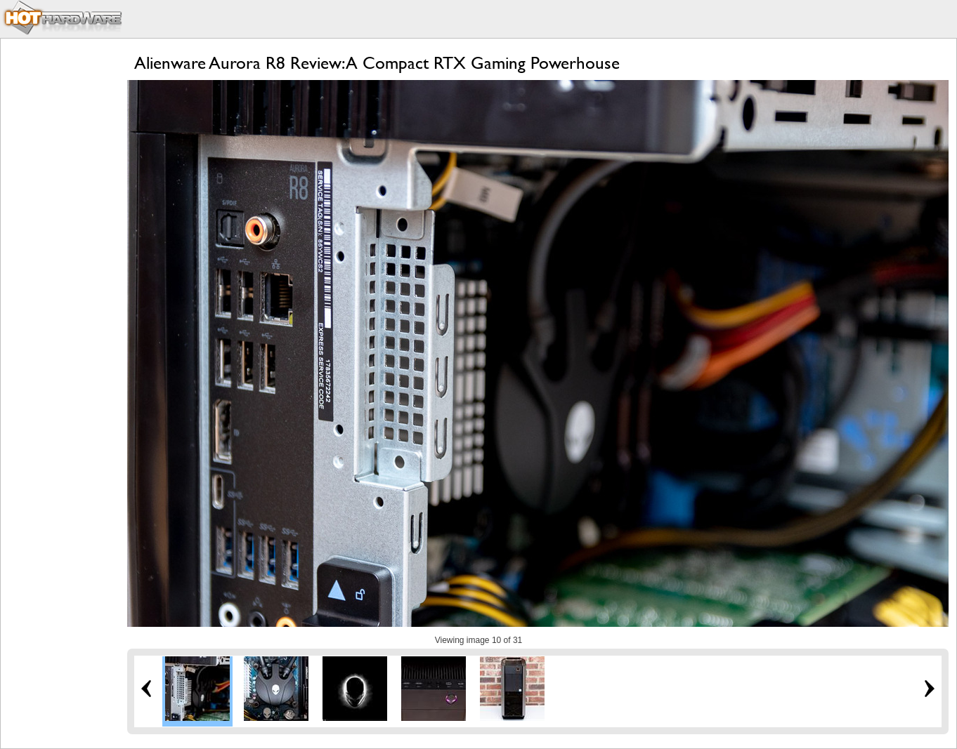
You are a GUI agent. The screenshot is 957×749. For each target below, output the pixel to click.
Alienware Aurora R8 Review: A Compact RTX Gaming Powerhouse (377, 63)
